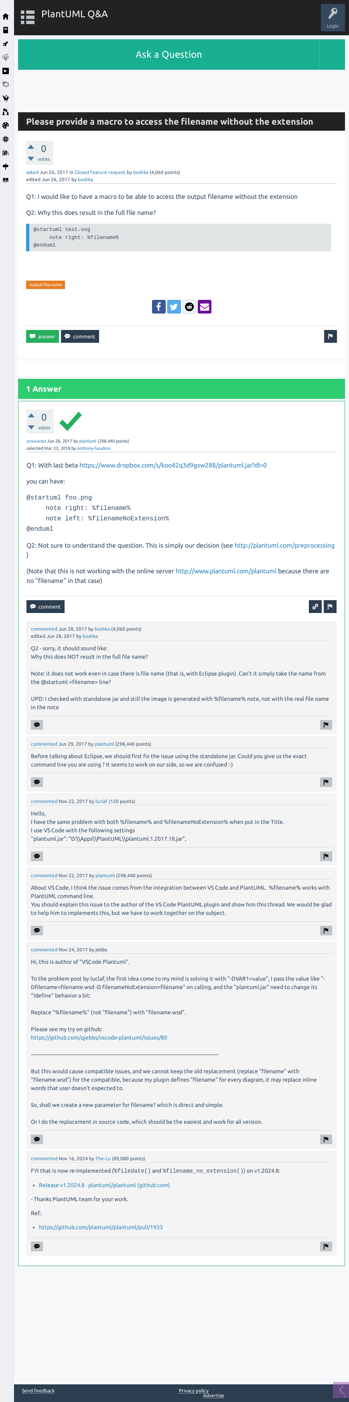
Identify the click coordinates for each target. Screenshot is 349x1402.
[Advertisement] (182, 88)
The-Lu (103, 1158)
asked (32, 172)
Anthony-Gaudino (93, 448)
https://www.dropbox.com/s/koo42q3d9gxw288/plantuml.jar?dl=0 (173, 465)
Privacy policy (194, 1390)
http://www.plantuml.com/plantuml (226, 571)
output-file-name (45, 284)
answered (36, 441)
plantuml (87, 441)
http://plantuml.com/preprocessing (285, 545)
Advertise (213, 1395)
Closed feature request (100, 172)
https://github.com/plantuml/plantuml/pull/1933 (101, 1227)
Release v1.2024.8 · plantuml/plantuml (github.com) (104, 1185)
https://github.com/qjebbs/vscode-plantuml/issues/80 (99, 1037)
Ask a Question (169, 54)
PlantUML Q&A (74, 13)
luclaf (101, 801)
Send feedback (38, 1390)
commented (44, 628)
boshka (140, 172)
